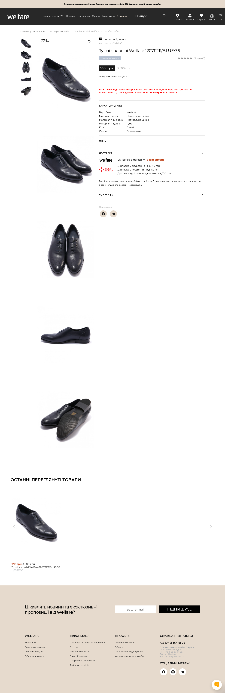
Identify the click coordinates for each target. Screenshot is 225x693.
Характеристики (110, 106)
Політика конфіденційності (129, 651)
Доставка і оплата (79, 651)
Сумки (96, 16)
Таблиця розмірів (79, 665)
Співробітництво (34, 651)
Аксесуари (108, 16)
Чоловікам (83, 16)
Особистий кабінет (125, 642)
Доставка (105, 153)
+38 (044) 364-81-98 (172, 642)
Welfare (131, 112)
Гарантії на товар (79, 656)
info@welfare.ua (176, 656)
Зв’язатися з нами (34, 656)
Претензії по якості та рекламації (88, 642)
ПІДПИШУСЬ (179, 609)
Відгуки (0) (199, 58)
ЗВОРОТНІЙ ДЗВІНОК (116, 39)
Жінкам (70, 16)
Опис (102, 141)
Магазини (30, 642)
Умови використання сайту (129, 656)
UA (220, 19)
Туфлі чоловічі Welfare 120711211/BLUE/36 (96, 31)
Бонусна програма (35, 647)
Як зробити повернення (83, 660)
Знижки (122, 16)
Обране (119, 647)
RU (220, 15)
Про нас (74, 647)
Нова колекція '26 (52, 16)
